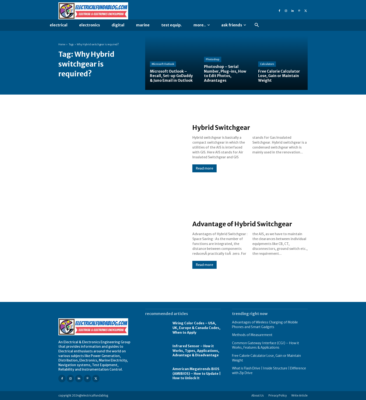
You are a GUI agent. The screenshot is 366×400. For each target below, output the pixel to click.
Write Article (299, 395)
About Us (257, 395)
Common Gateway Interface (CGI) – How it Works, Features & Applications (265, 345)
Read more (204, 168)
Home (61, 44)
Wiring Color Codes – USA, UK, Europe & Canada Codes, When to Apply (196, 327)
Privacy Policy (277, 395)
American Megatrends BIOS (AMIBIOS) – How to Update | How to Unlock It (196, 373)
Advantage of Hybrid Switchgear (247, 223)
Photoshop (212, 59)
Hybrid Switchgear (224, 127)
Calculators (267, 64)
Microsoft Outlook (163, 64)
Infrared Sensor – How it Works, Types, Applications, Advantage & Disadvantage (195, 350)
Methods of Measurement (252, 335)
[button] (257, 25)
